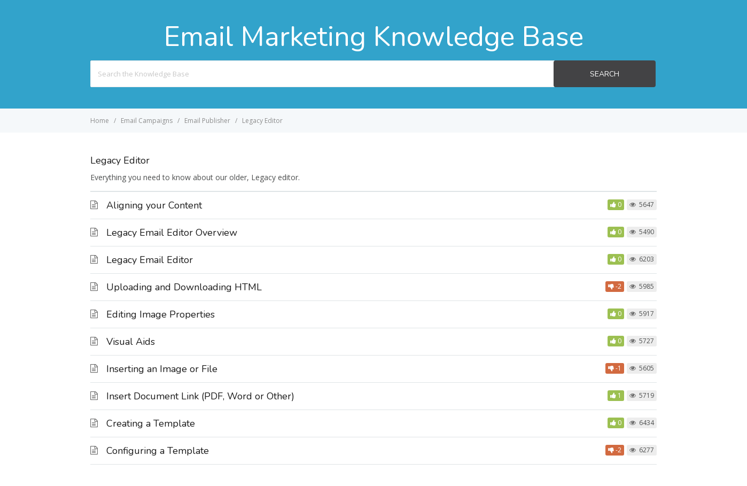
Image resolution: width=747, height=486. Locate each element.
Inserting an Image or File (161, 368)
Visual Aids (130, 341)
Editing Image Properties (160, 314)
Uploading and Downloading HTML (184, 287)
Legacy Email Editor (149, 259)
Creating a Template (150, 423)
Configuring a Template (157, 450)
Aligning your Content (154, 205)
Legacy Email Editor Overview (171, 232)
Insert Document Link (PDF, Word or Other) (200, 396)
